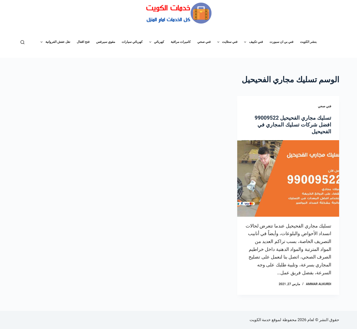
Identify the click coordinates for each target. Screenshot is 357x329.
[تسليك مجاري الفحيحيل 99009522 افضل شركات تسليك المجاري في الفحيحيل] (288, 178)
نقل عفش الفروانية (54, 42)
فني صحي (204, 42)
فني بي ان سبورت (281, 42)
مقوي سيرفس (105, 42)
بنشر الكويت (308, 42)
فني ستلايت (226, 42)
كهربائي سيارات (132, 42)
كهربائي (155, 42)
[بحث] (22, 42)
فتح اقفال (83, 42)
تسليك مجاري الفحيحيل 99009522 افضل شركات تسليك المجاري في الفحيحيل (293, 125)
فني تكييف (252, 42)
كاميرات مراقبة (181, 42)
